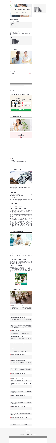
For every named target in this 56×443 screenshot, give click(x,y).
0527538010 (15, 162)
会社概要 (17, 433)
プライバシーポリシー (31, 433)
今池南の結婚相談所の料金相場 (15, 41)
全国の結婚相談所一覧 (21, 434)
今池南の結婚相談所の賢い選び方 (15, 42)
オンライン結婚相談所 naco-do (33, 434)
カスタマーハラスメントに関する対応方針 (39, 433)
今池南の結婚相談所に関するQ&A (15, 43)
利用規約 (20, 433)
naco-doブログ (27, 434)
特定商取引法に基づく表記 (25, 433)
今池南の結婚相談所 (14, 39)
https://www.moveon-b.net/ (17, 163)
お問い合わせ (13, 433)
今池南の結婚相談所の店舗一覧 (15, 40)
